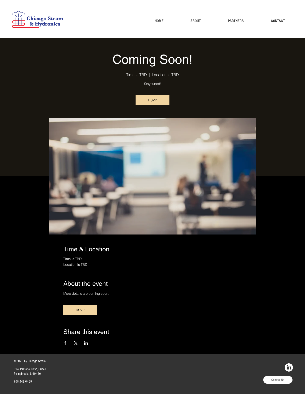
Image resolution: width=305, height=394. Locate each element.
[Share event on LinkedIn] (86, 343)
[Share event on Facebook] (65, 343)
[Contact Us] (278, 380)
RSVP (152, 100)
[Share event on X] (76, 343)
